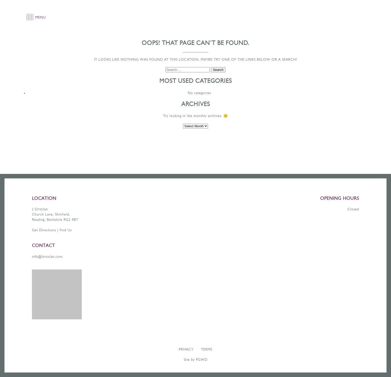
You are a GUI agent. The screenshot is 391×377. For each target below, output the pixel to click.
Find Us (66, 230)
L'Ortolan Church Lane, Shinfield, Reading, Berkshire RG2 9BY (55, 215)
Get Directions (44, 230)
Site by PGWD (195, 360)
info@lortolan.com (47, 257)
